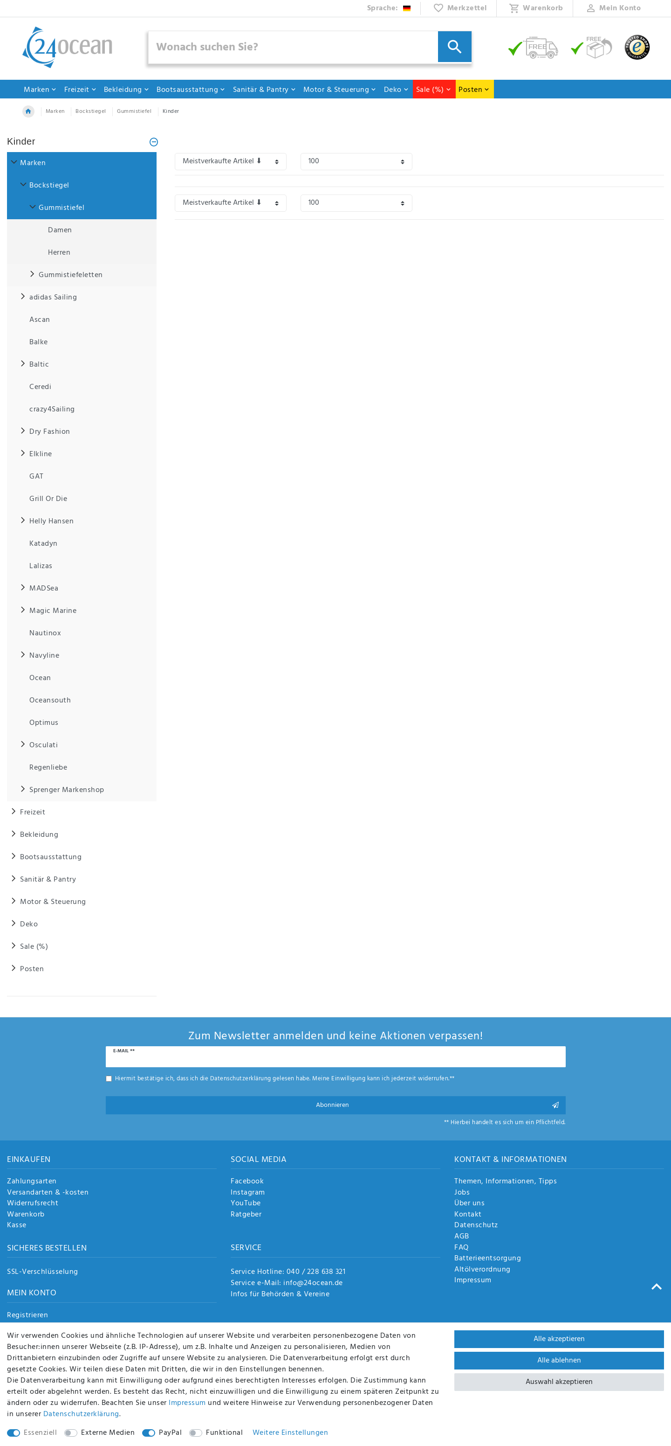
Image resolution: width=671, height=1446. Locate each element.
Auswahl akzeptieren (559, 1382)
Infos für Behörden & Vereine (280, 1294)
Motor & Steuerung (340, 90)
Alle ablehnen (559, 1361)
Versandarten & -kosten (48, 1193)
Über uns (469, 1204)
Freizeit (80, 90)
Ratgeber (246, 1215)
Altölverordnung (482, 1270)
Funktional (224, 1433)
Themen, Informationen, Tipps (505, 1182)
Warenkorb (26, 1215)
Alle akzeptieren (559, 1339)
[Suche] (455, 46)
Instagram (248, 1193)
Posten (474, 90)
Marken (40, 90)
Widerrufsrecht (32, 1204)
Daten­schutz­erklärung (81, 1414)
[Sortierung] (231, 161)
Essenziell (40, 1433)
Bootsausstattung (191, 90)
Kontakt (468, 1215)
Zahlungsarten (32, 1182)
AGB (461, 1237)
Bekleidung (127, 90)
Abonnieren (437, 1105)
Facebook (247, 1182)
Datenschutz (476, 1226)
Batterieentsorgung (487, 1259)
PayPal (170, 1433)
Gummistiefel (134, 111)
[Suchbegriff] (310, 47)
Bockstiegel (90, 111)
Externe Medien (108, 1433)
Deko (396, 90)
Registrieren (27, 1316)
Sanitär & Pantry (264, 90)
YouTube (246, 1204)
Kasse (17, 1226)
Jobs (462, 1193)
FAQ (461, 1248)
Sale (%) (434, 90)
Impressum (473, 1281)
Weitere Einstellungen (291, 1433)
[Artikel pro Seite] (356, 161)
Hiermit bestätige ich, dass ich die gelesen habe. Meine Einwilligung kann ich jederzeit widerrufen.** (285, 1078)
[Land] (389, 8)
